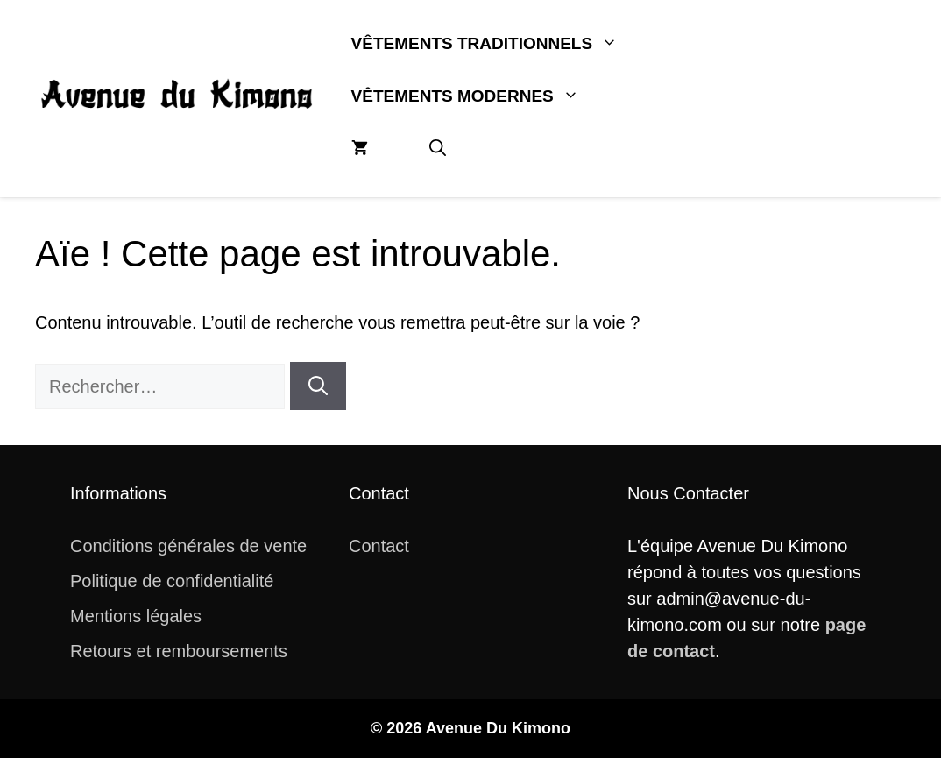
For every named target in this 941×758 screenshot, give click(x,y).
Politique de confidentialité (171, 581)
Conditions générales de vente (188, 546)
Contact (379, 546)
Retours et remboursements (178, 651)
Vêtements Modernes (480, 96)
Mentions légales (136, 616)
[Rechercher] (318, 386)
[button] (438, 149)
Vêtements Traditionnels (500, 44)
